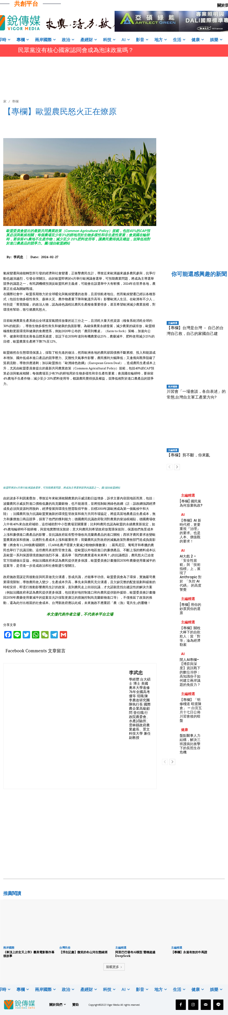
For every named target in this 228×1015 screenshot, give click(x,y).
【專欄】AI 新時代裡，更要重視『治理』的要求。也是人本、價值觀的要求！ (190, 531)
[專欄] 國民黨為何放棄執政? (191, 503)
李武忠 (18, 257)
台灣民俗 (64, 948)
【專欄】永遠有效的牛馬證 (189, 952)
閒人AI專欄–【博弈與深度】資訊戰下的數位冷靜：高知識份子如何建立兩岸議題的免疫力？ (190, 672)
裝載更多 (114, 967)
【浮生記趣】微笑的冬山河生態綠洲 (83, 952)
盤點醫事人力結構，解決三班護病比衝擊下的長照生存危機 (190, 744)
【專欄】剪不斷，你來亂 (188, 455)
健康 (184, 729)
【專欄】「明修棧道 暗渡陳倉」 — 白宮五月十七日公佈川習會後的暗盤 (191, 710)
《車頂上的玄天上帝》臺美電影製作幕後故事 (28, 954)
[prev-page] (169, 467)
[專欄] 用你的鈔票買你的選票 (190, 608)
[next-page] (177, 467)
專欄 (15, 101)
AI (183, 514)
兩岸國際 (172, 386)
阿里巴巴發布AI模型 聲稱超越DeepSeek (135, 954)
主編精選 (172, 323)
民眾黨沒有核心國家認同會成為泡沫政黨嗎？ (76, 50)
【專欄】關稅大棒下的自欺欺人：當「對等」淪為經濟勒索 (190, 636)
